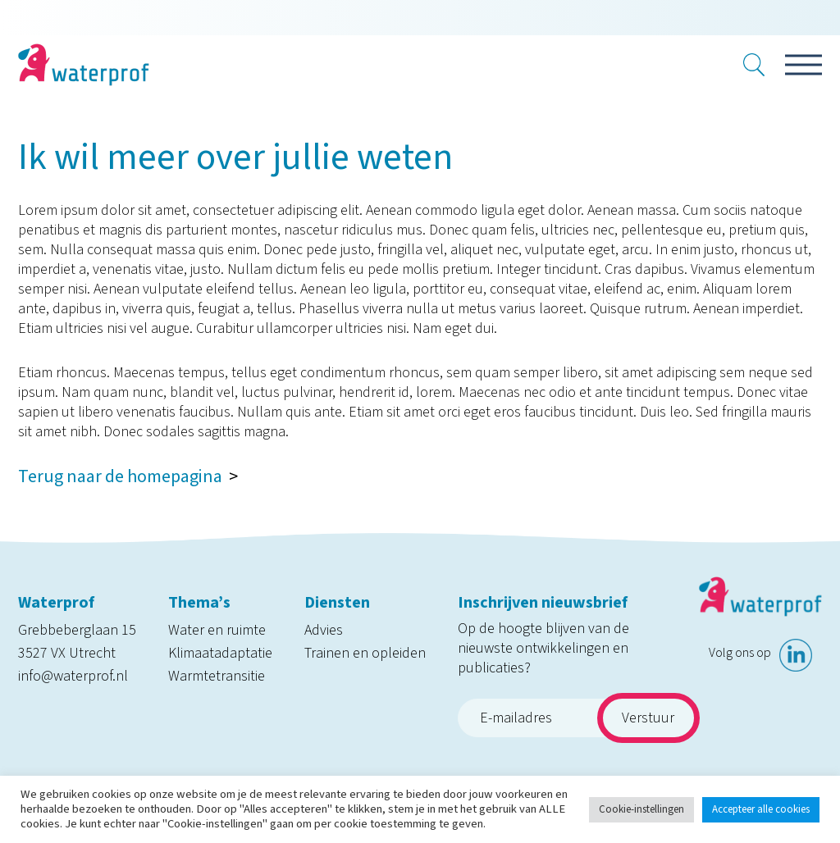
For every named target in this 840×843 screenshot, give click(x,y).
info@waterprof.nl (73, 676)
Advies (323, 630)
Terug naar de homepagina (120, 477)
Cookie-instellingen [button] (641, 809)
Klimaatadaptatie (220, 653)
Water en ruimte (217, 630)
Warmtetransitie (216, 676)
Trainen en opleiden (365, 653)
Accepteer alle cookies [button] (761, 809)
